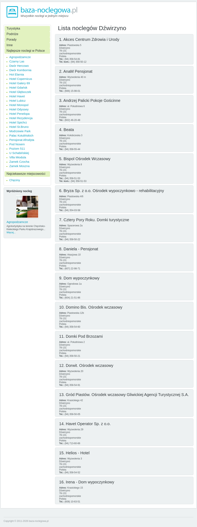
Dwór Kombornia (20, 70)
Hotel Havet (17, 96)
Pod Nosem (17, 144)
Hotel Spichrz (18, 122)
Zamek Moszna (19, 166)
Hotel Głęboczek (20, 92)
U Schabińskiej (19, 153)
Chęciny (14, 180)
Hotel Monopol (18, 105)
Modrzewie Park (20, 131)
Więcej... (11, 232)
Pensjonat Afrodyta (21, 140)
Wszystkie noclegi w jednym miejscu (44, 15)
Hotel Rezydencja (21, 118)
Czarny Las (16, 61)
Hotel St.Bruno (19, 126)
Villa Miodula (17, 157)
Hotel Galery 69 (19, 83)
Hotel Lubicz (17, 100)
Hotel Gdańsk (18, 87)
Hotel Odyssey (19, 109)
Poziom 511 (17, 148)
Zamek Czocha (19, 161)
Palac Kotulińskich (21, 135)
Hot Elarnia (16, 74)
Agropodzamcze (20, 57)
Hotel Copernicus (20, 78)
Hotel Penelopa (19, 113)
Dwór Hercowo (19, 65)
